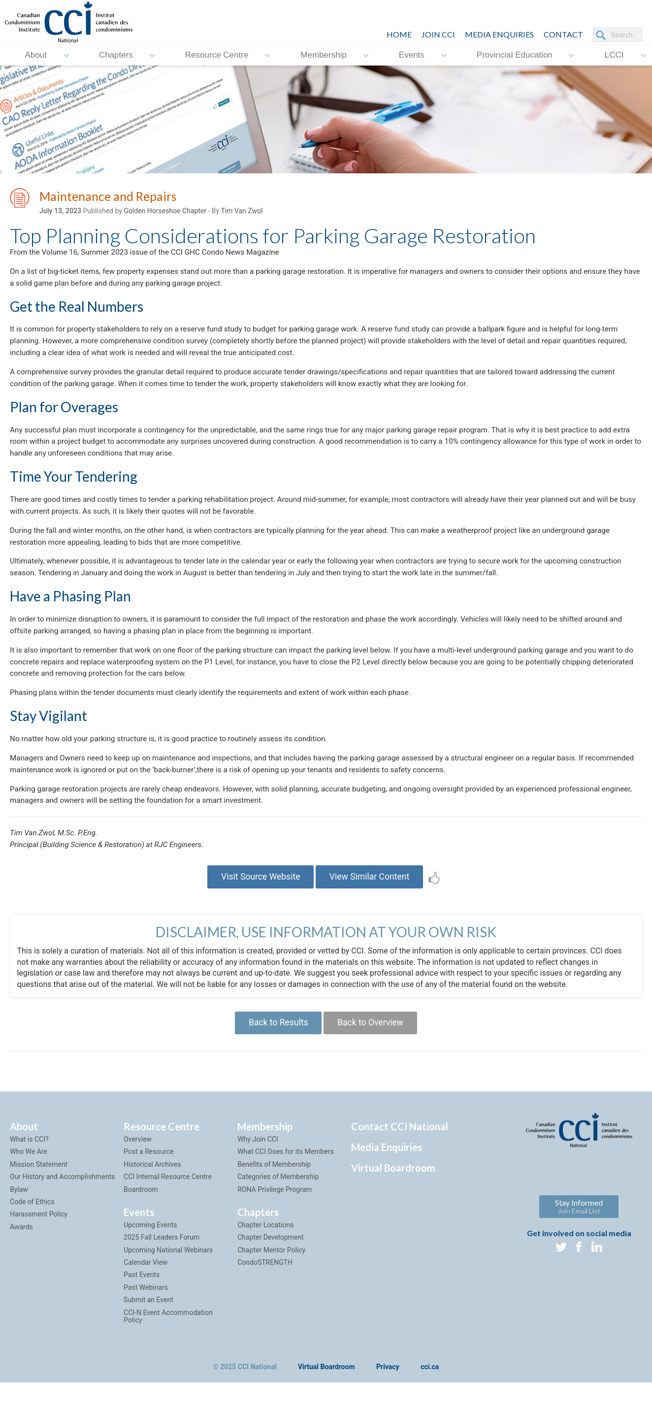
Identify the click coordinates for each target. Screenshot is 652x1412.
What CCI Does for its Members (285, 1180)
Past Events (142, 1304)
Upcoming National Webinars (168, 1278)
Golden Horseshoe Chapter (165, 212)
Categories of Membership (278, 1206)
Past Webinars (146, 1316)
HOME (399, 34)
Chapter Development (270, 1266)
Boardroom (141, 1218)
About (35, 55)
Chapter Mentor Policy (271, 1278)
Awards (21, 1255)
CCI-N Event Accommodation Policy (168, 1344)
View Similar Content (371, 902)
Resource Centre (217, 55)
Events (411, 55)
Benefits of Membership (274, 1193)
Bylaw (19, 1218)
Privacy (387, 1396)
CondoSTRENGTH (265, 1291)
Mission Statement (38, 1193)
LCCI (614, 55)
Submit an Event (148, 1329)
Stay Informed (579, 1235)
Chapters (116, 55)
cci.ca (430, 1396)
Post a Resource (148, 1180)
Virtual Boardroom (393, 1197)
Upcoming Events (150, 1254)
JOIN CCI (438, 34)
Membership (323, 55)
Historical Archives (152, 1193)
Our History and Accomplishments (62, 1206)
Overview (138, 1168)
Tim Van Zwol (241, 212)
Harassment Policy (38, 1243)
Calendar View (145, 1291)
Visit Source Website (258, 902)
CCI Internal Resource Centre (168, 1206)
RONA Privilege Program (274, 1218)
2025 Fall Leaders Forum (161, 1266)
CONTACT (563, 34)
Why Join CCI (257, 1168)
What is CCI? (29, 1168)
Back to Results (276, 1051)
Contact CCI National (399, 1155)
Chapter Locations (265, 1254)
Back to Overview (372, 1051)
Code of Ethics (32, 1231)
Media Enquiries (499, 34)
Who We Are (28, 1180)
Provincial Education (515, 55)
